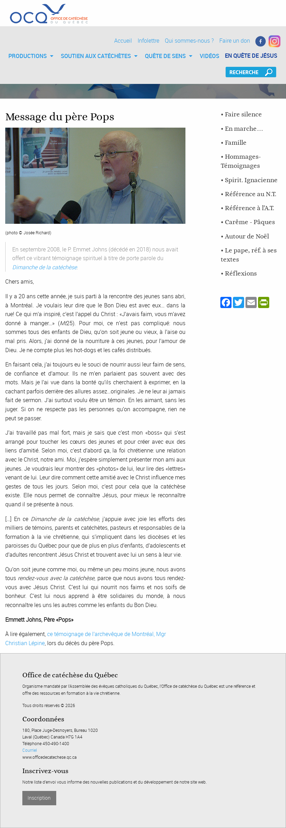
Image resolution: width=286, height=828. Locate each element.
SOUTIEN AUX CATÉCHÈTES (96, 56)
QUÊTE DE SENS (165, 56)
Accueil (123, 40)
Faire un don (234, 40)
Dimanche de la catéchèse (44, 267)
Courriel (29, 750)
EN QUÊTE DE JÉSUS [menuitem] (251, 55)
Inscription (39, 797)
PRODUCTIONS (27, 56)
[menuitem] (29, 56)
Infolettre (148, 40)
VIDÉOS (209, 56)
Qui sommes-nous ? (189, 40)
